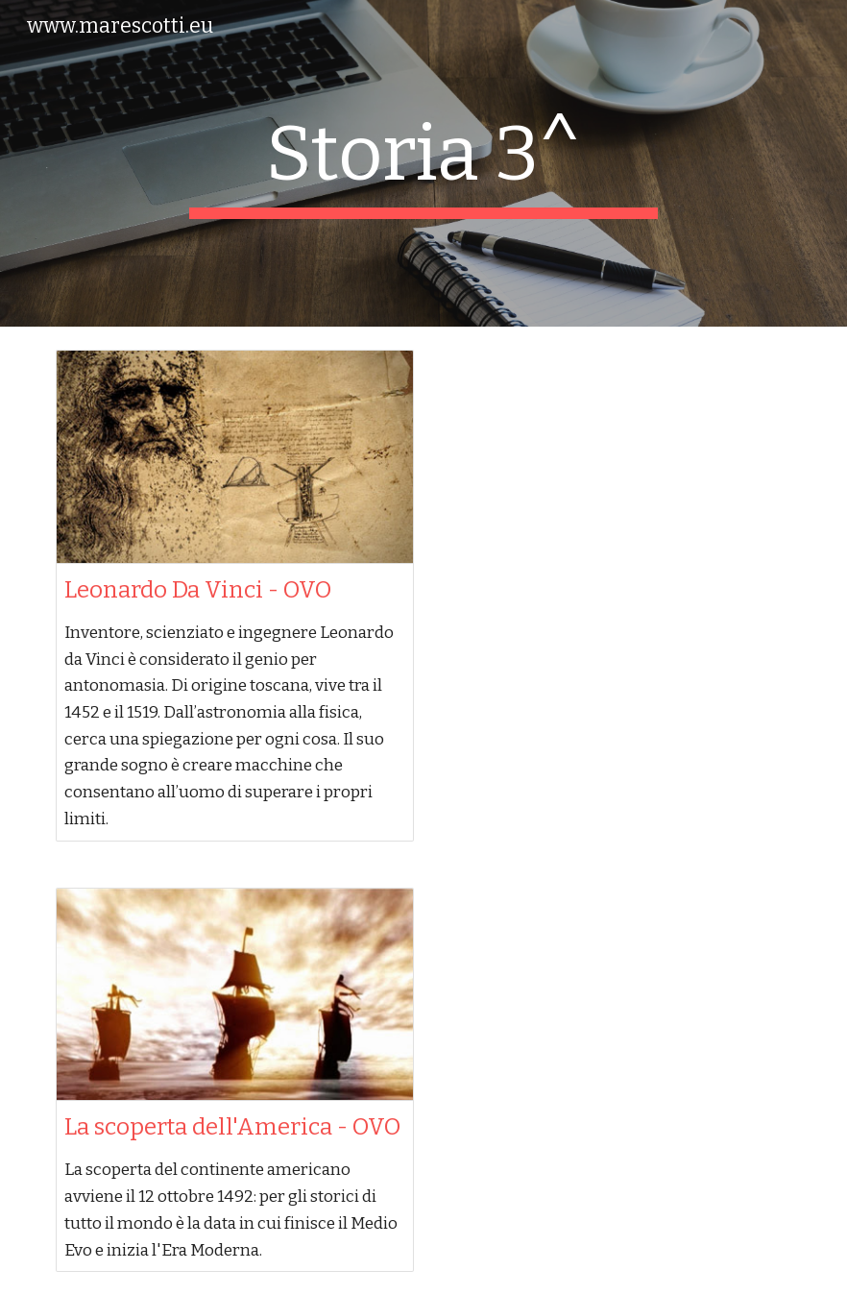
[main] (424, 163)
